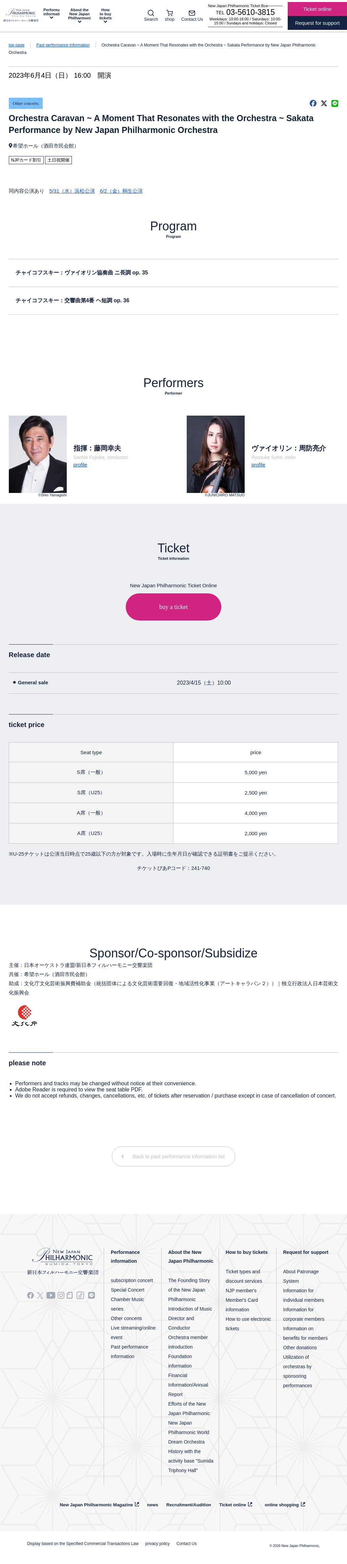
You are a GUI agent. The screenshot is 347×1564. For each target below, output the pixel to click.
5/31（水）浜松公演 (72, 191)
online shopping (282, 1504)
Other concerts (26, 103)
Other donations (300, 1347)
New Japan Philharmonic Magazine (96, 1504)
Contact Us (187, 1543)
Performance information (51, 12)
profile (80, 465)
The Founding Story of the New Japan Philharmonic (189, 1290)
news (152, 1504)
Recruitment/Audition (188, 1504)
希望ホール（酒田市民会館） (46, 146)
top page (17, 45)
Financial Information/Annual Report (188, 1385)
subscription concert (132, 1280)
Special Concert (127, 1290)
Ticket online (232, 1504)
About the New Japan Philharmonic (79, 14)
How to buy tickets (105, 14)
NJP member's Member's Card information (242, 1300)
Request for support (306, 1252)
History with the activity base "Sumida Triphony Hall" (190, 1461)
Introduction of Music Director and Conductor (190, 1318)
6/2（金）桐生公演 (121, 191)
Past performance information (62, 45)
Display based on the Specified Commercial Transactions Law (83, 1543)
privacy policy (157, 1543)
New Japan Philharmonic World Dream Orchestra (188, 1432)
